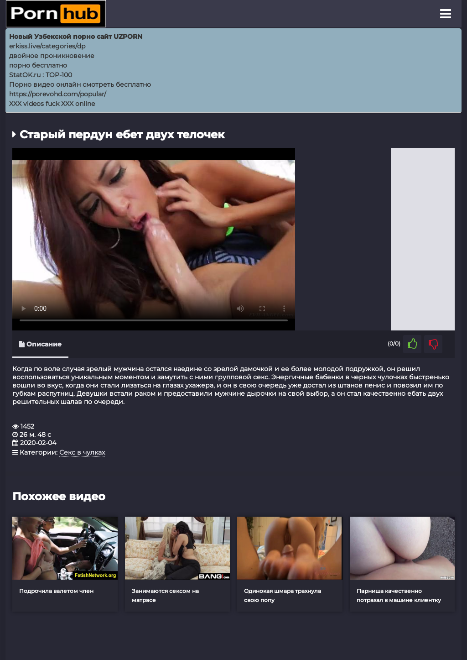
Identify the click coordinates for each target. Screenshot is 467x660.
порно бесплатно (38, 65)
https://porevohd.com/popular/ (57, 94)
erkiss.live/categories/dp (47, 46)
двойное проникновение (51, 56)
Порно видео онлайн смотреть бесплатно (80, 84)
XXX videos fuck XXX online (52, 104)
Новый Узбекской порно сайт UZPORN (75, 36)
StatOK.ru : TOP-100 (40, 75)
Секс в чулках (82, 452)
